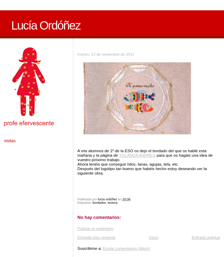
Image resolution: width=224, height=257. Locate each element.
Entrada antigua (206, 237)
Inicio (153, 237)
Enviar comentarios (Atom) (126, 248)
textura (112, 202)
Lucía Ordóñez (45, 25)
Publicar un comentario (95, 229)
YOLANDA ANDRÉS (137, 155)
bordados (99, 202)
